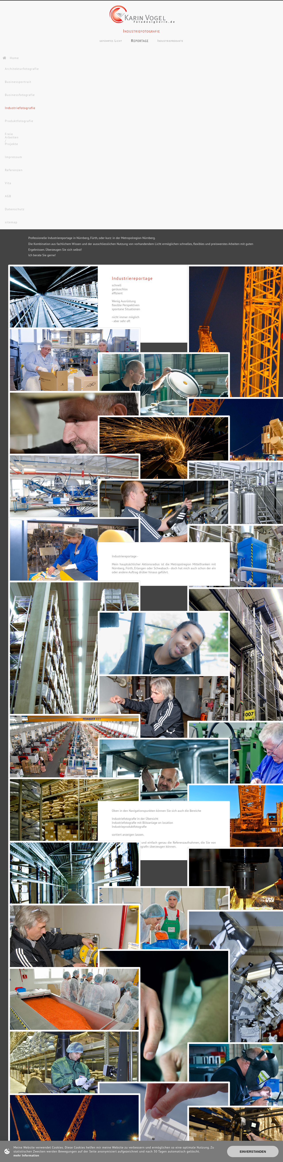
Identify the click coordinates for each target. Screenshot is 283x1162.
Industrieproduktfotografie (129, 828)
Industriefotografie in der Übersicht (135, 820)
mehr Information (26, 1155)
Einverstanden (253, 1151)
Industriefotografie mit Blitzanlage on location (142, 824)
